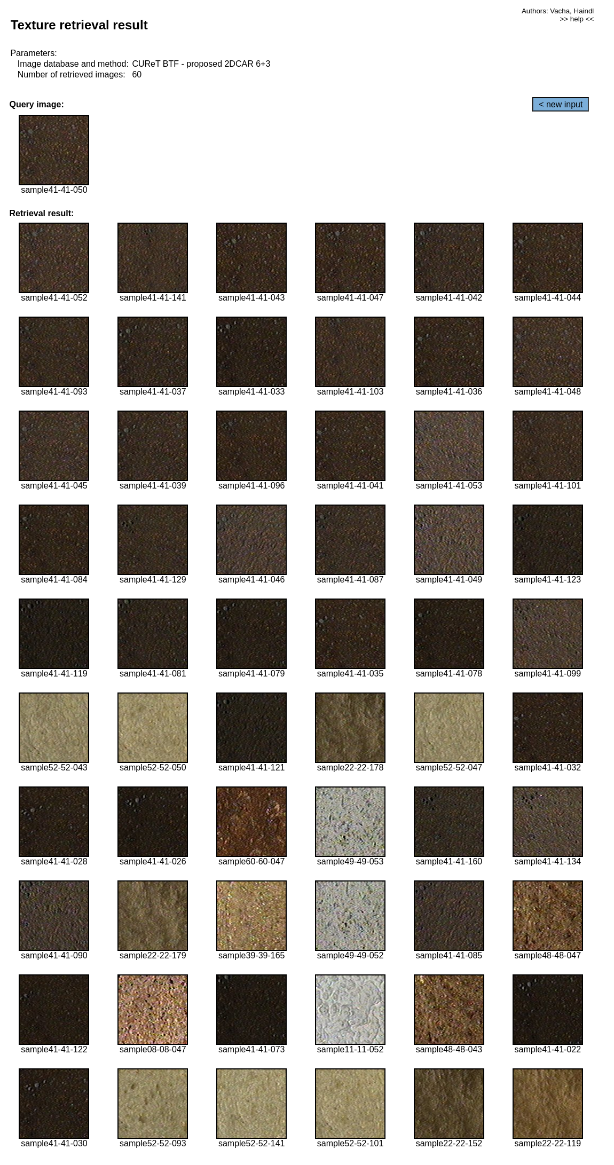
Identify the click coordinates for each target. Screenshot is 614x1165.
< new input (560, 104)
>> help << (577, 19)
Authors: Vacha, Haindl (558, 11)
